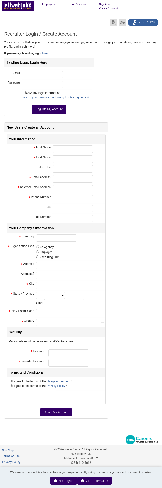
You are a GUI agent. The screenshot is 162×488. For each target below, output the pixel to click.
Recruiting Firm (49, 257)
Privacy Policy (56, 386)
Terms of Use (11, 456)
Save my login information (43, 93)
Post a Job (143, 22)
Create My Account (56, 412)
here (45, 53)
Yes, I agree (63, 481)
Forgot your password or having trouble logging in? (56, 97)
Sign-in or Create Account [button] (108, 6)
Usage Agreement (59, 381)
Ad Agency (47, 247)
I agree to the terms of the (42, 381)
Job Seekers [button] (78, 4)
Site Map (8, 450)
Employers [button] (48, 4)
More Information (94, 481)
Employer (46, 252)
